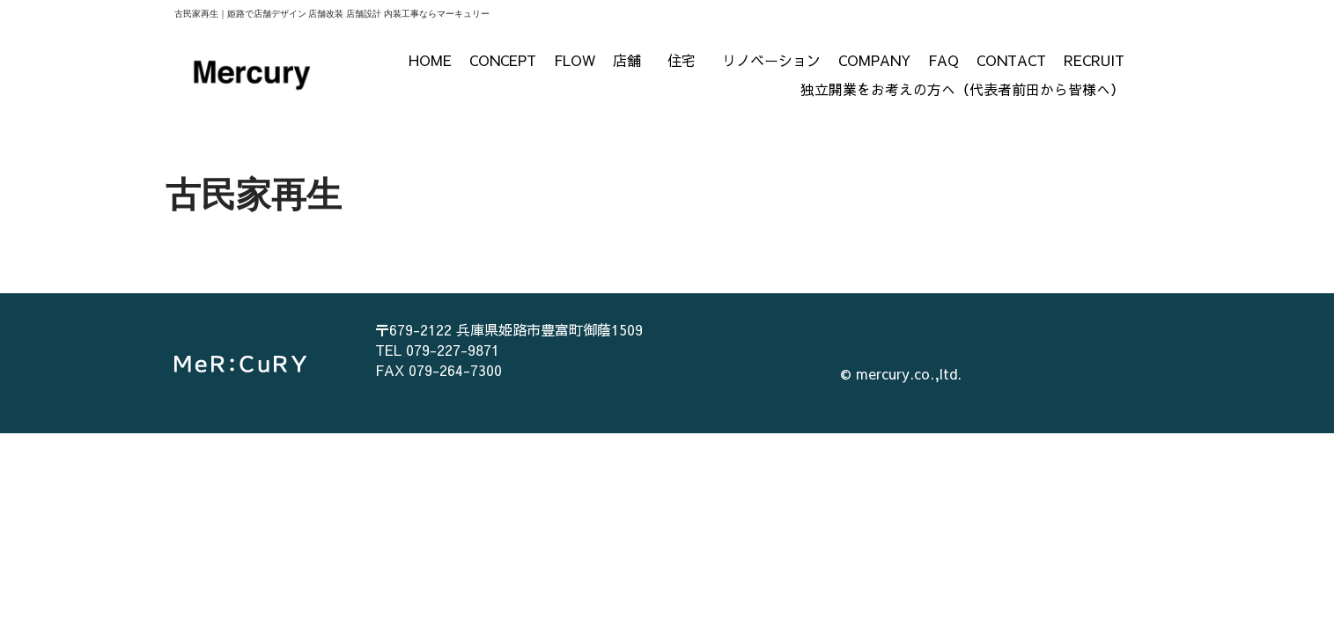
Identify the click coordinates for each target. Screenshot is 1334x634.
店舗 (631, 60)
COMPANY (874, 60)
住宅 (685, 60)
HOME (430, 60)
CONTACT (1011, 60)
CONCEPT (502, 60)
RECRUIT (1094, 60)
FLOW (574, 60)
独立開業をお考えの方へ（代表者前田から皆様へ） (962, 89)
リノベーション (771, 60)
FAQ (943, 60)
